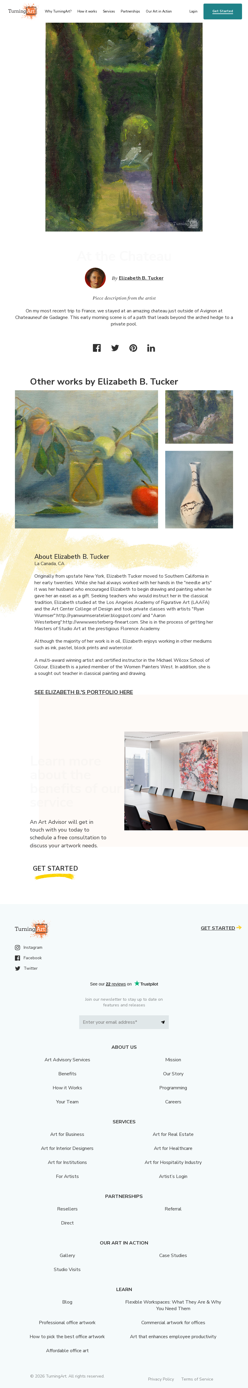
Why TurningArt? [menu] (58, 11)
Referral (173, 1209)
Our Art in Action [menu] (159, 11)
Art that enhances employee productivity (173, 1336)
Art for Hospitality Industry (173, 1162)
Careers (173, 1102)
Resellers (67, 1209)
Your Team (67, 1102)
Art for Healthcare (173, 1148)
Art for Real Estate (173, 1134)
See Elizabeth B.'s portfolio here (83, 692)
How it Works (67, 1088)
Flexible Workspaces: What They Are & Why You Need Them (173, 1305)
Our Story (173, 1074)
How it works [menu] (87, 11)
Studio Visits (67, 1269)
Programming (173, 1088)
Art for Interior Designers (67, 1148)
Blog (67, 1302)
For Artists (67, 1176)
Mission (173, 1060)
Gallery (67, 1255)
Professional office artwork (67, 1322)
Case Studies (173, 1255)
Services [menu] (109, 11)
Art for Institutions (67, 1162)
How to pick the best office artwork (67, 1336)
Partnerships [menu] (130, 11)
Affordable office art (67, 1350)
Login (193, 11)
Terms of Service (197, 1379)
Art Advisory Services (67, 1060)
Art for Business (67, 1134)
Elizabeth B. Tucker (141, 278)
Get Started (222, 11)
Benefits (67, 1074)
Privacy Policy (161, 1379)
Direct (67, 1223)
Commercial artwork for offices (173, 1322)
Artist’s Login (173, 1176)
